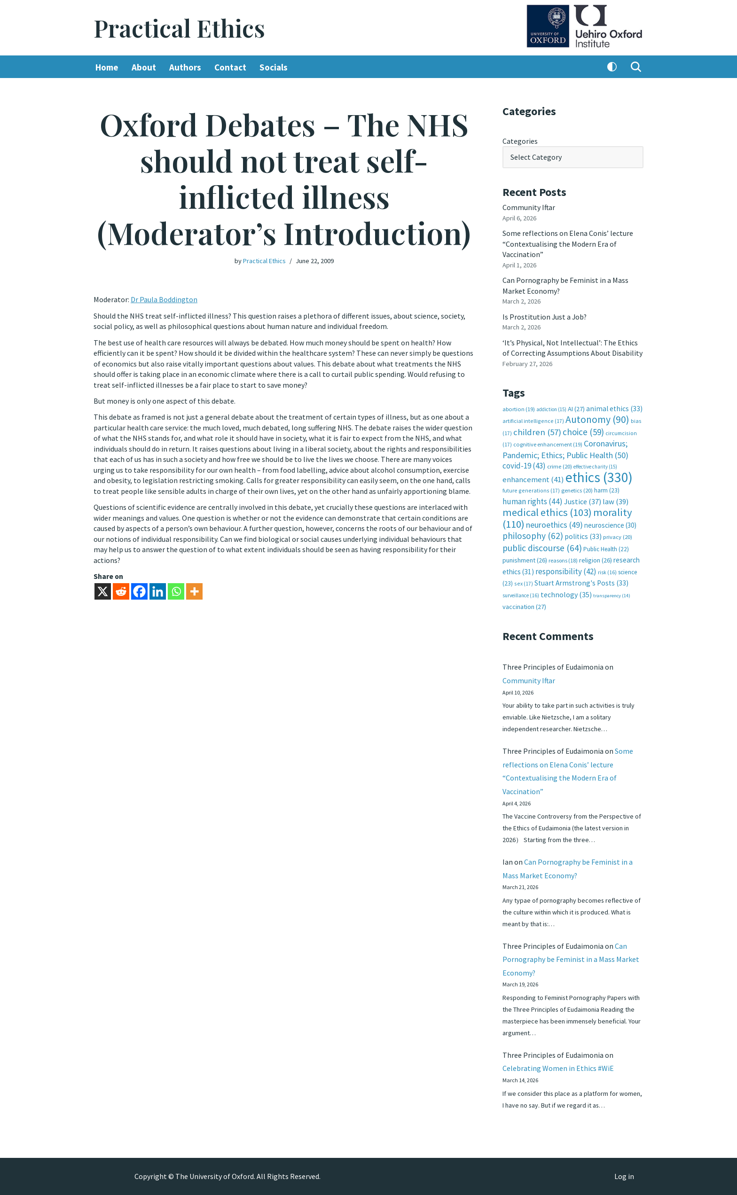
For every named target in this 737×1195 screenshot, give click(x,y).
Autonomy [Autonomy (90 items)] (597, 418)
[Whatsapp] (176, 590)
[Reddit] (121, 590)
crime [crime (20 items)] (559, 465)
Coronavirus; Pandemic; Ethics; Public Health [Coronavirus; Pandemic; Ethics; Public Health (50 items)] (565, 448)
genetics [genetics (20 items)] (577, 489)
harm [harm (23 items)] (606, 489)
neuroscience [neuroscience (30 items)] (610, 523)
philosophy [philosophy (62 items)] (532, 534)
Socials (273, 67)
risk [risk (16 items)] (607, 570)
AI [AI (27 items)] (576, 408)
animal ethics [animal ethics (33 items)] (614, 407)
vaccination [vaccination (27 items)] (524, 605)
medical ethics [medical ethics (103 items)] (547, 511)
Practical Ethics (264, 261)
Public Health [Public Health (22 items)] (606, 548)
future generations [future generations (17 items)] (531, 489)
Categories (520, 141)
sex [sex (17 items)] (523, 582)
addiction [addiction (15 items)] (551, 408)
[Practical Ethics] (179, 28)
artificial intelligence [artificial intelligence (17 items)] (533, 419)
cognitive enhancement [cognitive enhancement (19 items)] (547, 443)
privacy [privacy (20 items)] (617, 535)
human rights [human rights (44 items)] (532, 500)
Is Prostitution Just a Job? (545, 316)
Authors (185, 67)
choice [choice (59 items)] (583, 431)
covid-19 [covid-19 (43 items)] (524, 465)
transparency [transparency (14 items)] (611, 594)
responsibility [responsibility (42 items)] (565, 569)
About (144, 67)
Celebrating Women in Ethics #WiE (558, 1068)
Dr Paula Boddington (164, 299)
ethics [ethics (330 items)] (599, 475)
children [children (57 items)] (537, 431)
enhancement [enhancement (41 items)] (533, 478)
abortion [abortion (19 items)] (518, 408)
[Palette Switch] (612, 67)
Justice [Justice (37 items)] (582, 500)
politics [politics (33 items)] (583, 535)
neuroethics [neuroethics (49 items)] (554, 523)
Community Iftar (529, 207)
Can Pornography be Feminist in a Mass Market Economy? (570, 958)
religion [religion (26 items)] (595, 559)
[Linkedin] (157, 590)
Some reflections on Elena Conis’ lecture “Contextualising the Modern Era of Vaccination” (567, 243)
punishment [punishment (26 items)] (524, 559)
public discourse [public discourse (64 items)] (542, 546)
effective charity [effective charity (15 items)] (595, 465)
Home (106, 67)
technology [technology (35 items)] (566, 592)
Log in (624, 1176)
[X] (102, 590)
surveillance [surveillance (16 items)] (520, 593)
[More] (194, 590)
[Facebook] (139, 590)
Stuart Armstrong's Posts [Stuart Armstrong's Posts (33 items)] (581, 581)
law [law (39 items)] (615, 500)
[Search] (636, 67)
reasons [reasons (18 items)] (563, 558)
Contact (230, 67)
